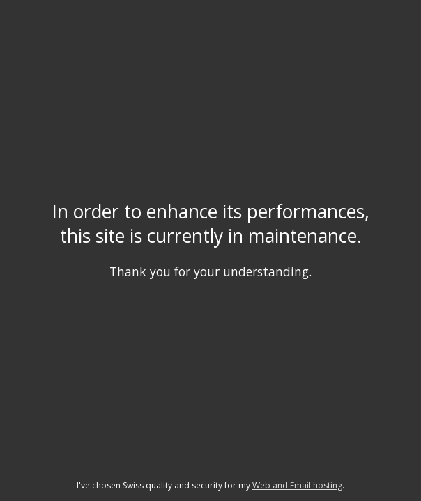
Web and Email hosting (297, 485)
